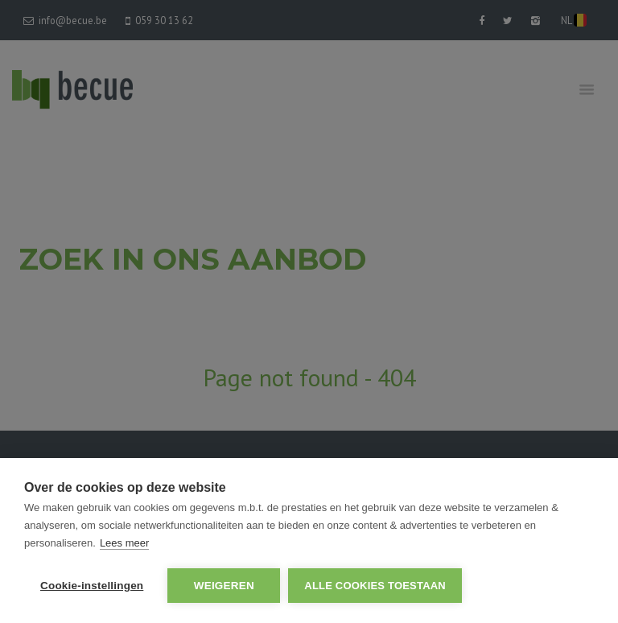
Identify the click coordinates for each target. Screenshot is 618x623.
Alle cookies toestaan (375, 586)
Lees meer (124, 543)
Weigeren (224, 586)
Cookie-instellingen (91, 586)
